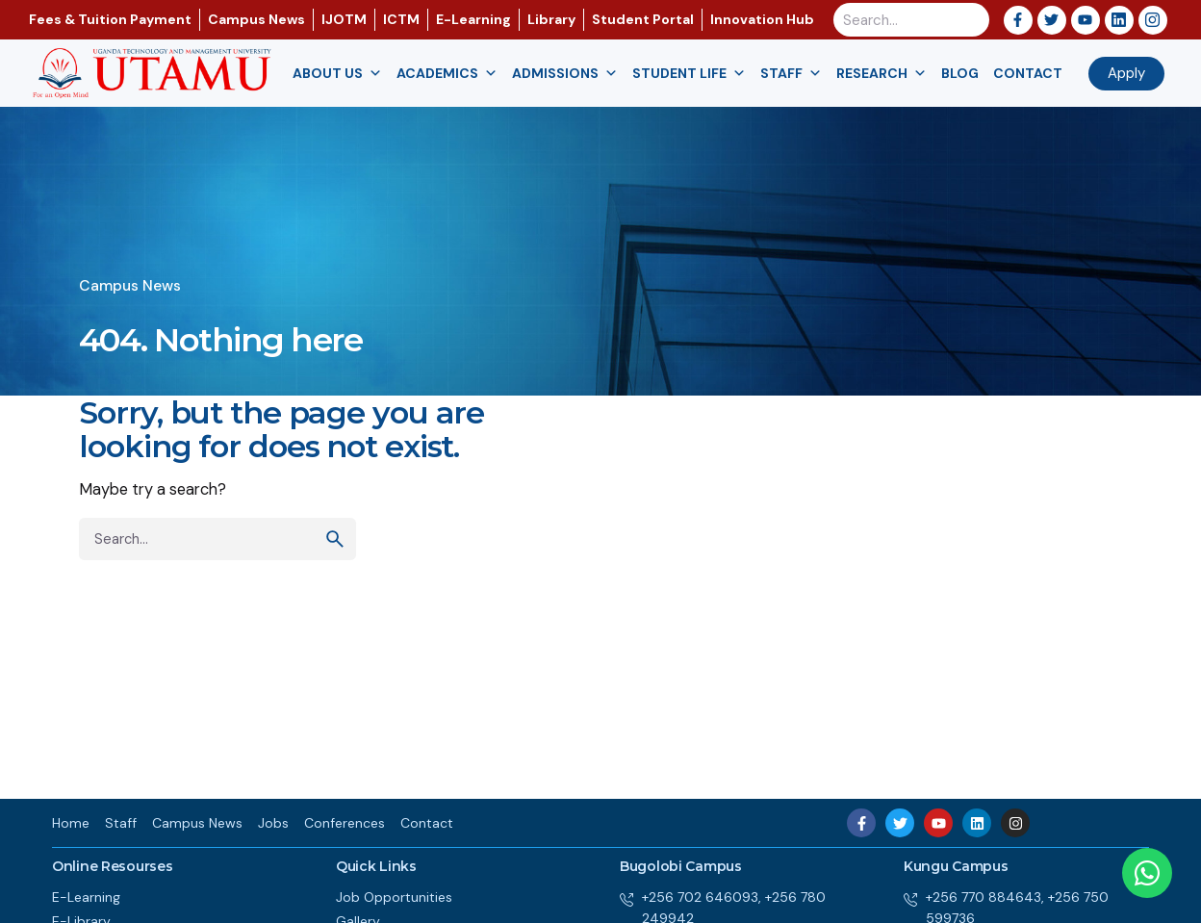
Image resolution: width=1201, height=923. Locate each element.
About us (337, 73)
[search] (335, 539)
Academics (447, 73)
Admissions (565, 73)
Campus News (130, 285)
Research (881, 73)
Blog (960, 73)
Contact (1027, 73)
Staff (791, 73)
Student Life (689, 73)
